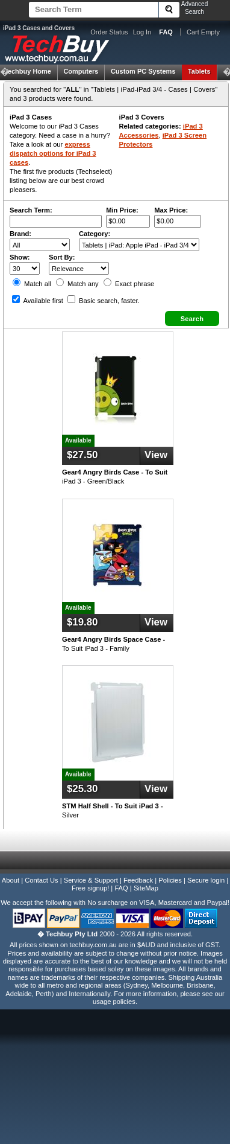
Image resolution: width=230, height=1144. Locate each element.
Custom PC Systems (143, 71)
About (10, 880)
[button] (192, 318)
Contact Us (41, 880)
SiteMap (146, 888)
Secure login (206, 880)
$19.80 (82, 622)
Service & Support (91, 880)
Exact (129, 283)
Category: (94, 233)
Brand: (20, 233)
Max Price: (171, 210)
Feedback (138, 880)
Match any (77, 283)
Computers (80, 71)
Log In (142, 32)
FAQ (121, 888)
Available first (37, 300)
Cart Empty (203, 32)
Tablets (199, 71)
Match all (32, 283)
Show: (20, 257)
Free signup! (90, 888)
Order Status (109, 32)
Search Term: (31, 210)
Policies (170, 880)
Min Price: (122, 210)
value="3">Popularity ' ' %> (79, 268)
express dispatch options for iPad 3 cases (53, 153)
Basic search (103, 300)
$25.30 (82, 788)
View (156, 455)
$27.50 (82, 455)
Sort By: (62, 257)
